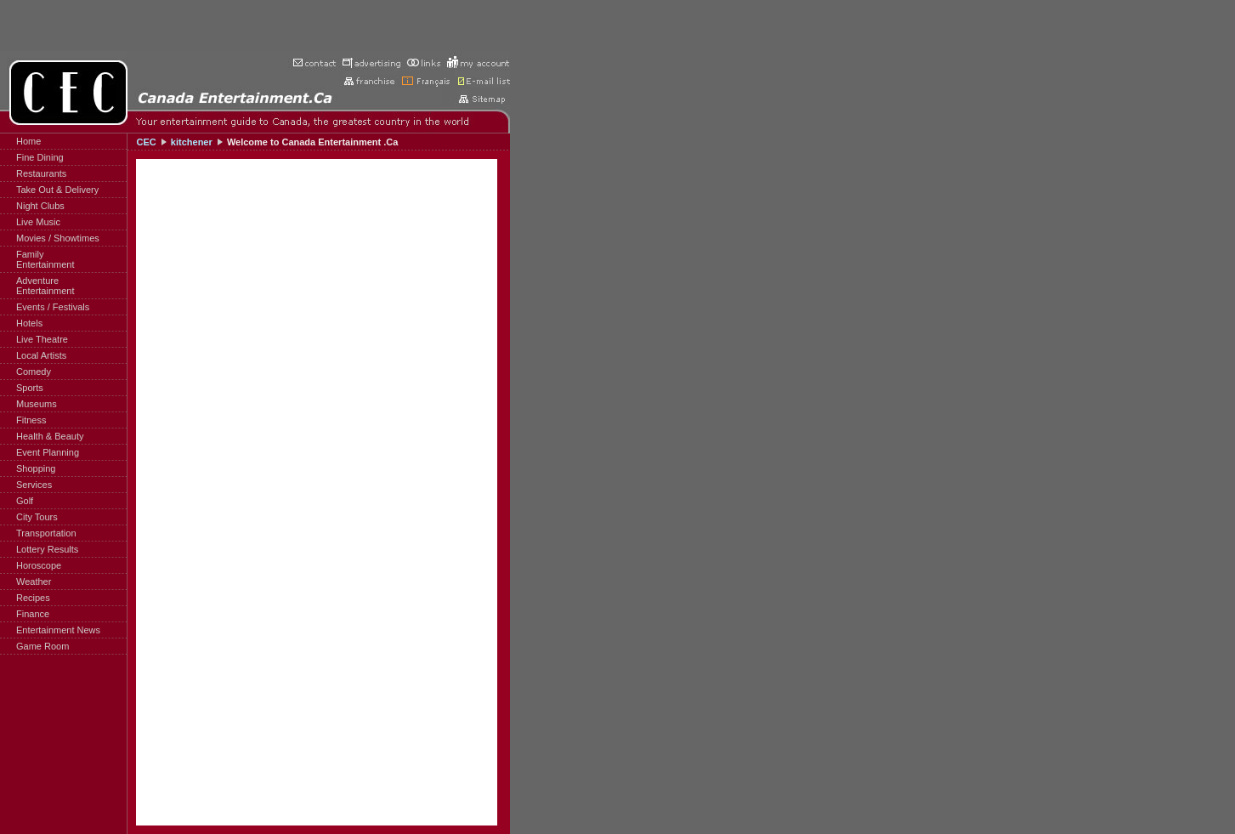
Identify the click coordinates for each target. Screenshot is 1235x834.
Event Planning (47, 452)
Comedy (33, 371)
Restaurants (41, 173)
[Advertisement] (255, 25)
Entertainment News (58, 630)
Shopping (36, 468)
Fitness (31, 420)
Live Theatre (42, 339)
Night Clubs (40, 206)
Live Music (38, 222)
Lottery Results (47, 549)
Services (34, 484)
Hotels (29, 323)
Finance (32, 614)
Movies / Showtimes (57, 238)
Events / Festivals (52, 307)
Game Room (42, 646)
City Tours (37, 517)
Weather (33, 581)
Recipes (33, 598)
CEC (146, 142)
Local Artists (41, 355)
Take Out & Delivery (57, 189)
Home (28, 141)
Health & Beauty (50, 436)
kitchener (191, 142)
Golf (24, 501)
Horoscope (38, 565)
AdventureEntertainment (45, 285)
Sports (29, 388)
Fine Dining (40, 157)
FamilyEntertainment (45, 259)
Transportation (46, 533)
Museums (36, 404)
